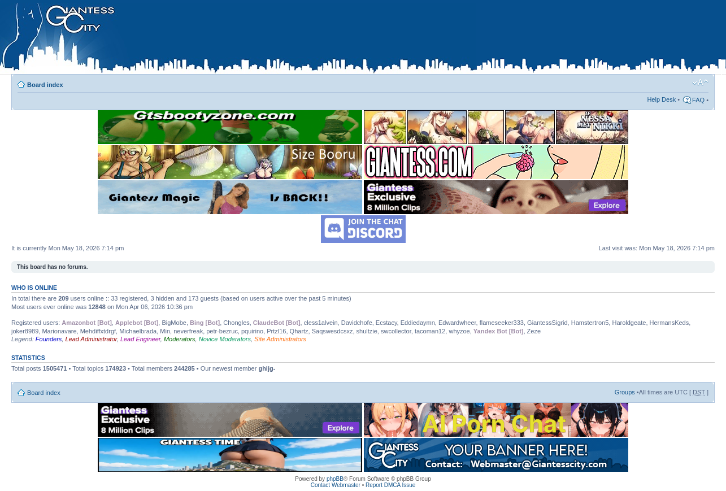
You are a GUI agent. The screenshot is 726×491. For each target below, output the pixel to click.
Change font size (700, 82)
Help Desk (661, 99)
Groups (625, 392)
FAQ (698, 100)
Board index (45, 84)
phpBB (335, 479)
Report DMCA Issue (390, 485)
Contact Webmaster (335, 485)
